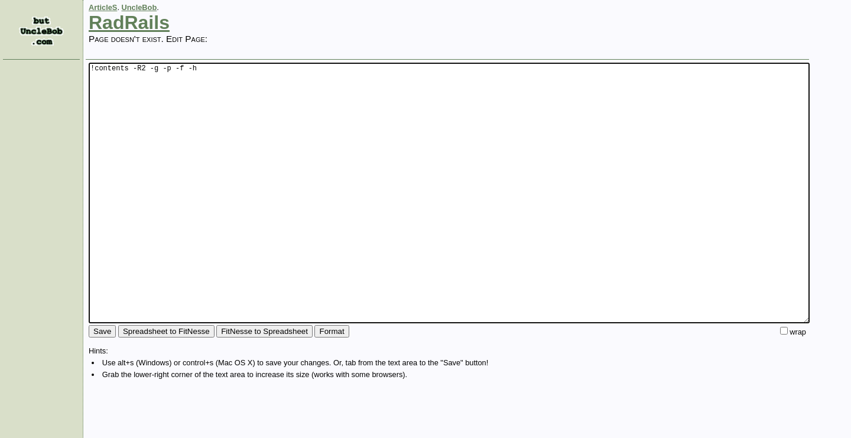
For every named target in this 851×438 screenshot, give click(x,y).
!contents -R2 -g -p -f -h (449, 220)
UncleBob (139, 7)
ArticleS (103, 7)
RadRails (129, 22)
